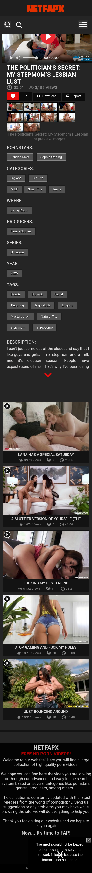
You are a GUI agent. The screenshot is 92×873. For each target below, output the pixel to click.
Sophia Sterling (51, 157)
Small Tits (35, 189)
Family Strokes (21, 231)
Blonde (16, 294)
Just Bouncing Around (46, 711)
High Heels (43, 305)
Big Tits (38, 178)
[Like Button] (13, 96)
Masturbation (20, 316)
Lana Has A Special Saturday (46, 454)
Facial (58, 294)
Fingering (17, 305)
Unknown (17, 252)
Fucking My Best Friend (46, 583)
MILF (14, 189)
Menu (83, 24)
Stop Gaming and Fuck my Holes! (46, 647)
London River (20, 157)
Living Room (19, 210)
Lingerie (67, 305)
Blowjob (37, 294)
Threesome (45, 327)
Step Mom (18, 327)
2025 (14, 273)
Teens (57, 189)
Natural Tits (49, 316)
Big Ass (16, 178)
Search (7, 24)
